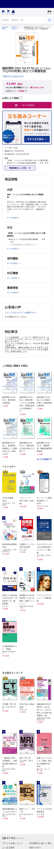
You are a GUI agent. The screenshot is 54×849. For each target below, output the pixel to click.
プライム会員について (12, 843)
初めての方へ (35, 848)
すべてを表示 (43, 459)
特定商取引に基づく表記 (40, 843)
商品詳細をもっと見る (18, 168)
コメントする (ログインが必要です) (20, 312)
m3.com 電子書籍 (5, 28)
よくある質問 (8, 848)
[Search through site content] (23, 20)
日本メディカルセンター (16, 28)
